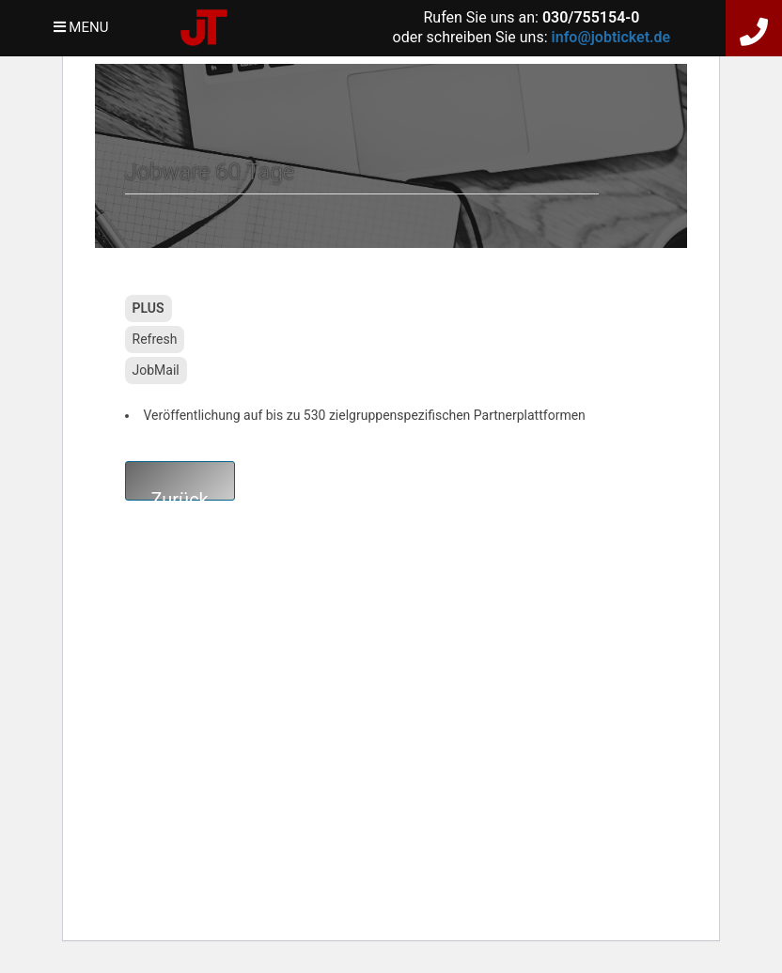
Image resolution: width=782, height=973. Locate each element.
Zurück (180, 494)
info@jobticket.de (611, 37)
